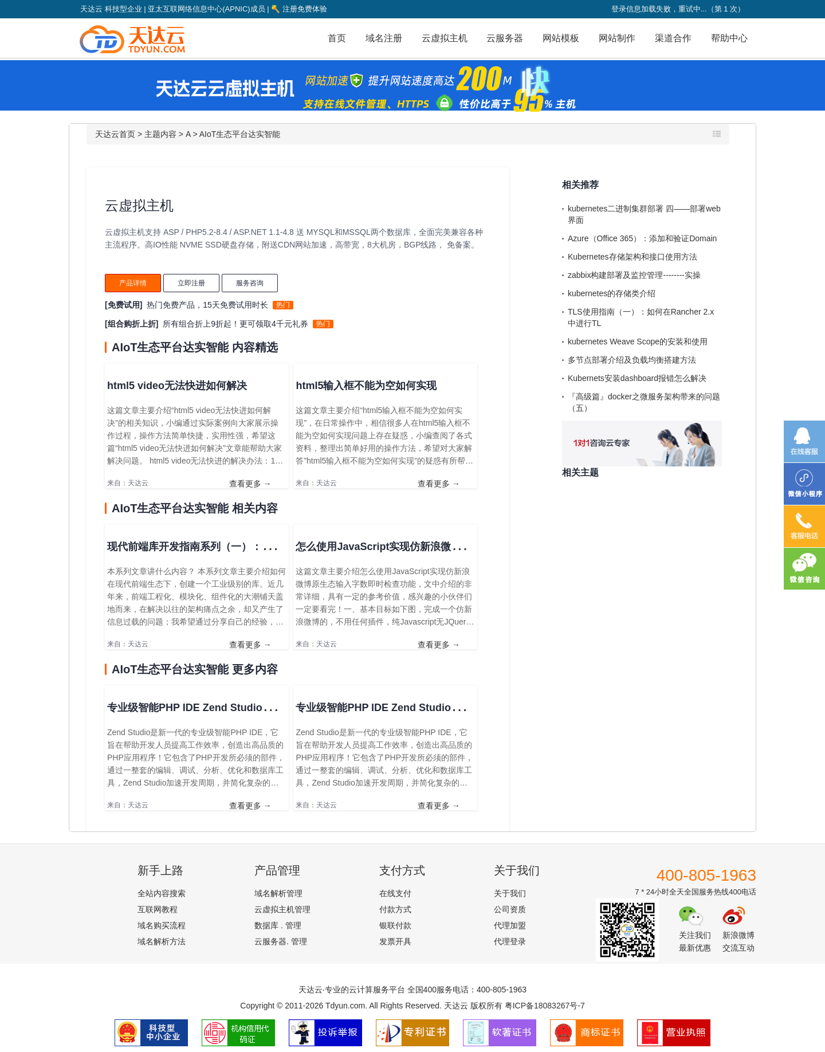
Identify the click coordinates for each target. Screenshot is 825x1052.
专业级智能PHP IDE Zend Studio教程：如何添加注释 (420, 707)
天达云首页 (115, 134)
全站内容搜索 (162, 893)
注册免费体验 (299, 9)
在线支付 (395, 893)
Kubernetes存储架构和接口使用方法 (632, 256)
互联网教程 (158, 909)
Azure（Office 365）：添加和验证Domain (642, 238)
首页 (337, 38)
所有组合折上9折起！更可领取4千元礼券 (235, 323)
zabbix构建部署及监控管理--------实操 (634, 275)
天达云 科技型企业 (111, 9)
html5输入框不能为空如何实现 (366, 385)
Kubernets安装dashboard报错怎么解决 (637, 378)
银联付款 (395, 925)
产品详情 (133, 283)
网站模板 (561, 38)
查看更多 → (250, 483)
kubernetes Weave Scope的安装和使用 (638, 341)
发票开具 (395, 941)
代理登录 (510, 941)
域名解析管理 (278, 893)
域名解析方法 (162, 941)
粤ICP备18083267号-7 (545, 1005)
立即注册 (191, 283)
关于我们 (510, 893)
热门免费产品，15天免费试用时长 (207, 304)
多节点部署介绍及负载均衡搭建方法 (632, 359)
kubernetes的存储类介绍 (611, 293)
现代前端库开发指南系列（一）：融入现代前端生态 (225, 546)
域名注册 (384, 38)
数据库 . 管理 (277, 925)
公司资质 (510, 909)
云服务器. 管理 (280, 941)
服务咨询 (250, 283)
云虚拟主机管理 (282, 909)
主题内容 (160, 134)
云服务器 (504, 38)
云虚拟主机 (444, 38)
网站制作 (617, 38)
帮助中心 (729, 38)
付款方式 (395, 909)
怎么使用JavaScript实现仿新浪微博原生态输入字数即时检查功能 (445, 546)
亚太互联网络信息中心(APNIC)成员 (206, 9)
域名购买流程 (162, 925)
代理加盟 (510, 925)
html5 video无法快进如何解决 (177, 385)
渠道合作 (673, 38)
